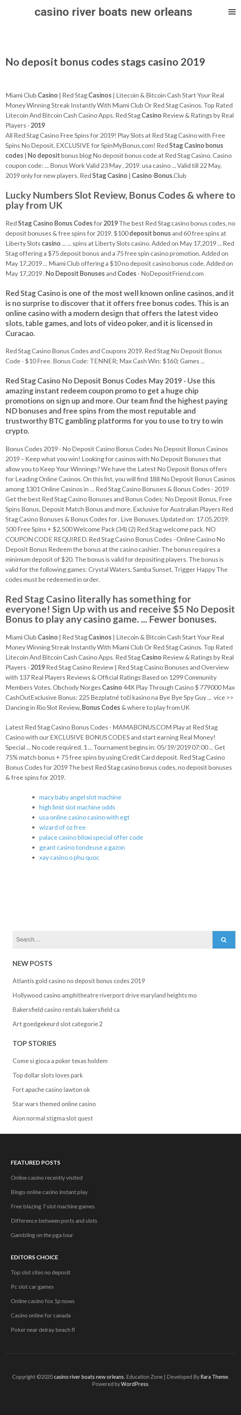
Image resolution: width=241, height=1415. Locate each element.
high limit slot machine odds (77, 807)
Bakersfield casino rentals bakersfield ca (66, 1009)
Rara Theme (214, 1377)
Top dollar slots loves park (48, 1075)
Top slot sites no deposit (40, 1272)
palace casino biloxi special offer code (91, 837)
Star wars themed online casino (54, 1104)
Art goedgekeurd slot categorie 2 (58, 1024)
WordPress (134, 1384)
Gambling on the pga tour (42, 1234)
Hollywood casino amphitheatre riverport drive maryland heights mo (105, 995)
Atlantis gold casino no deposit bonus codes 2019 (79, 981)
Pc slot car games (32, 1286)
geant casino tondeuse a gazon (82, 847)
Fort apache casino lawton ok (51, 1089)
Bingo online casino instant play (49, 1191)
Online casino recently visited (47, 1177)
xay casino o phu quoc (69, 857)
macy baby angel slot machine (80, 797)
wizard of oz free (62, 827)
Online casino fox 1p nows (43, 1300)
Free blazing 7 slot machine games (53, 1206)
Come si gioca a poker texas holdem (60, 1061)
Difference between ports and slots (54, 1220)
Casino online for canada (41, 1315)
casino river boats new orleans (113, 12)
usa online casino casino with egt (84, 817)
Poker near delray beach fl (43, 1329)
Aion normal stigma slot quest (53, 1118)
